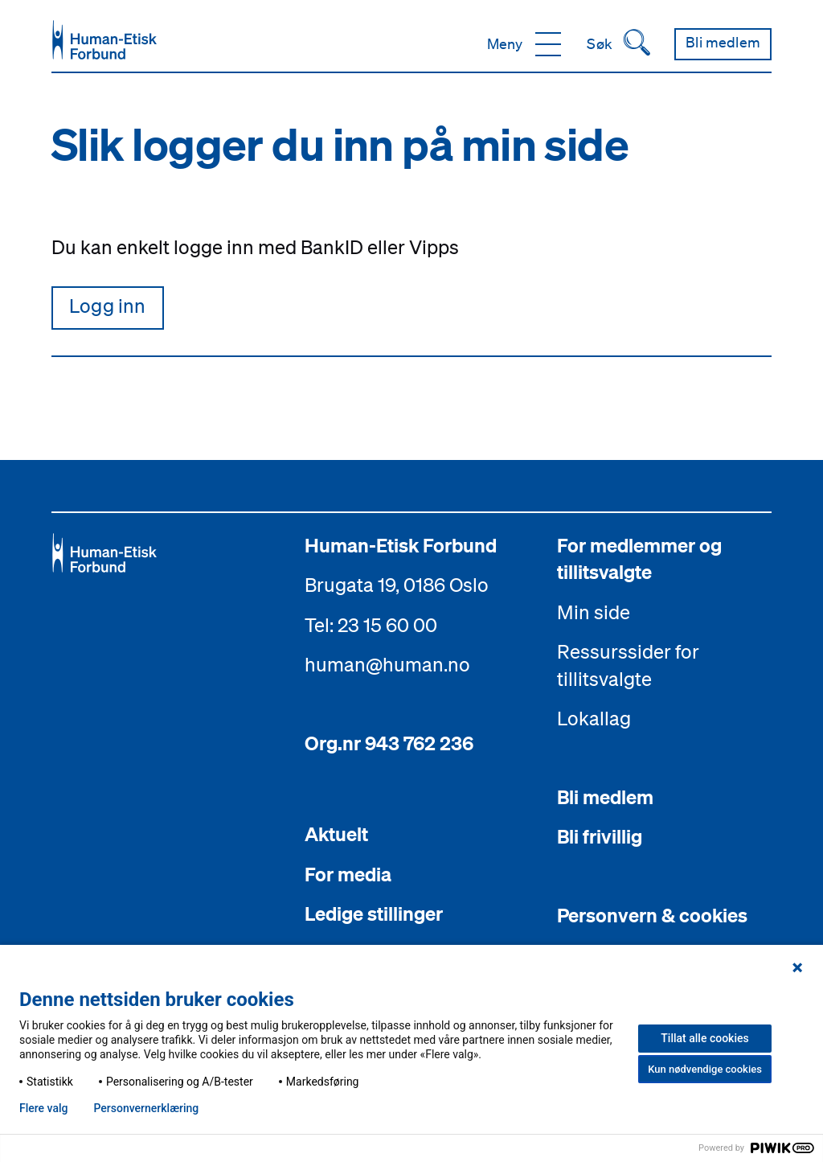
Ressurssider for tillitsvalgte (628, 666)
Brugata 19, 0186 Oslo (397, 584)
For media (348, 874)
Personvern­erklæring (146, 1108)
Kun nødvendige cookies (705, 1069)
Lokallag (594, 719)
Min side (593, 612)
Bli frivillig (599, 837)
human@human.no (387, 665)
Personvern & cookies (652, 915)
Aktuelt (336, 835)
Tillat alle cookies (704, 1038)
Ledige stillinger (374, 914)
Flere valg (43, 1108)
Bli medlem (605, 797)
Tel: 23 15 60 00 (371, 625)
